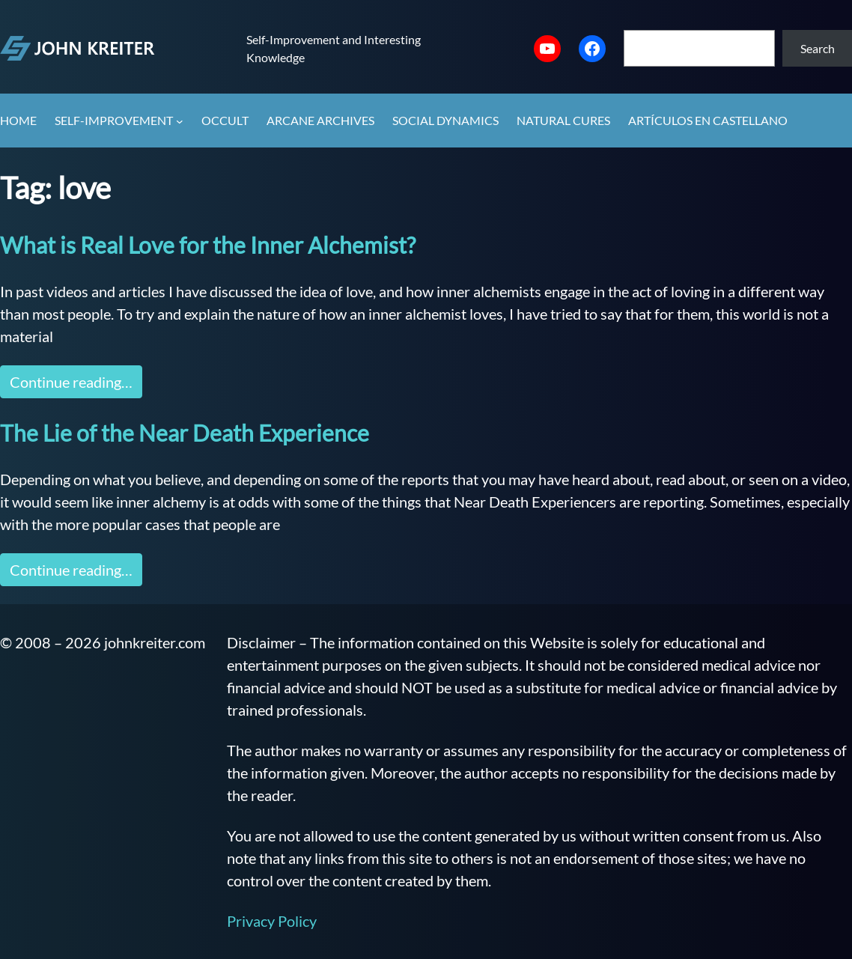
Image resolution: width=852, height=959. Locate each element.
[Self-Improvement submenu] (179, 121)
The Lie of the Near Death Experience (184, 432)
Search (817, 48)
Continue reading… (71, 382)
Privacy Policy (272, 921)
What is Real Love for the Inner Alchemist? (208, 244)
